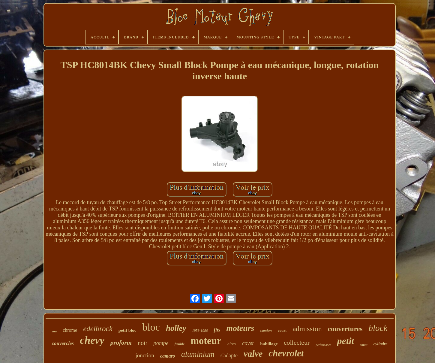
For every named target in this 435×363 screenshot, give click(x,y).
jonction (145, 355)
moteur (205, 340)
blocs (231, 344)
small (363, 344)
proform (121, 342)
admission (307, 329)
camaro (167, 355)
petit (345, 340)
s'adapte (229, 355)
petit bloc (127, 330)
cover (248, 343)
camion (266, 330)
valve (253, 353)
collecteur (297, 342)
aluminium (197, 354)
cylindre (381, 344)
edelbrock (97, 329)
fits (217, 330)
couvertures (345, 329)
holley (176, 328)
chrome (70, 330)
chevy (92, 340)
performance (323, 344)
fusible (179, 344)
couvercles (63, 343)
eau (54, 331)
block (378, 328)
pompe (161, 343)
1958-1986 (200, 330)
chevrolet (286, 353)
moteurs (240, 328)
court (282, 330)
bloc (151, 327)
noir (142, 343)
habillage (269, 343)
